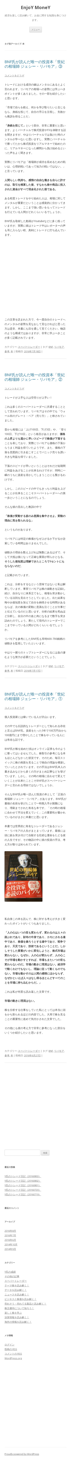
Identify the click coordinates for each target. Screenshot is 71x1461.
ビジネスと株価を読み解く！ (21, 1299)
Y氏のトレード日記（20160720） (23, 1190)
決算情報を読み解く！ (17, 1317)
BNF (51, 347)
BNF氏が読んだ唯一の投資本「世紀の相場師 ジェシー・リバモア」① (35, 696)
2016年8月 (10, 1231)
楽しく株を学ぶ (13, 1312)
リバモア (59, 347)
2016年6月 (10, 1240)
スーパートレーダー (29, 347)
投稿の (11, 1349)
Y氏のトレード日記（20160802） (23, 1180)
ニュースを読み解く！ (17, 1294)
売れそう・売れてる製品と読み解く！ (25, 1303)
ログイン (9, 1344)
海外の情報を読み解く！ (18, 1322)
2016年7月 (10, 1235)
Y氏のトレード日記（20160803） (23, 1176)
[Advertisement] (35, 277)
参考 (7, 351)
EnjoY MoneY (35, 7)
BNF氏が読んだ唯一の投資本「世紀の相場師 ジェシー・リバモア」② (35, 377)
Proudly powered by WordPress (22, 1454)
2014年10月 (11, 1244)
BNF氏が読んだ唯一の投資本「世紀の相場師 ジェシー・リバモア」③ (35, 64)
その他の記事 (12, 1276)
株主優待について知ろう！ (19, 1308)
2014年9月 (10, 1249)
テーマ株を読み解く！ (17, 1285)
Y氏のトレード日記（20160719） (23, 1194)
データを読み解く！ (16, 1290)
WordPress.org (13, 1358)
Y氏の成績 (10, 1271)
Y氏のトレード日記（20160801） (23, 1185)
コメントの (13, 1353)
